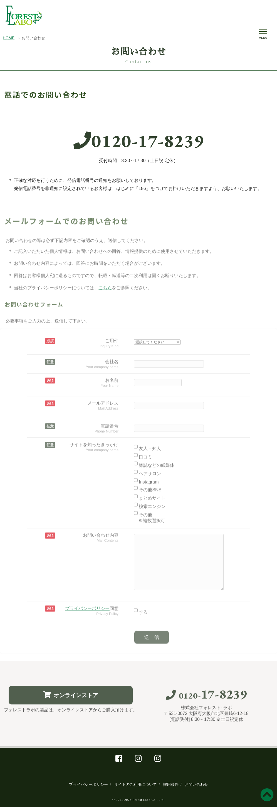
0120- (138, 143)
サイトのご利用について (135, 784)
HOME (8, 38)
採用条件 (171, 784)
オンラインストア (70, 699)
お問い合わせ (196, 784)
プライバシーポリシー (88, 784)
